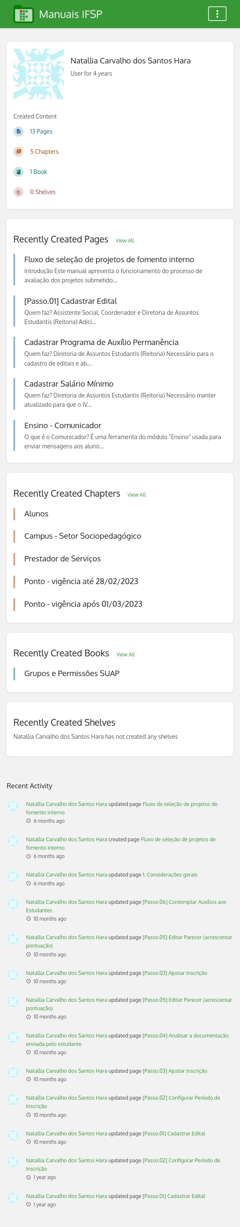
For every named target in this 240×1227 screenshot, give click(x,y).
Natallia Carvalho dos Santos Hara (66, 803)
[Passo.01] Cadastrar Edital (174, 1133)
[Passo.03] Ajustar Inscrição (175, 972)
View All (125, 240)
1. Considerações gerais (170, 874)
